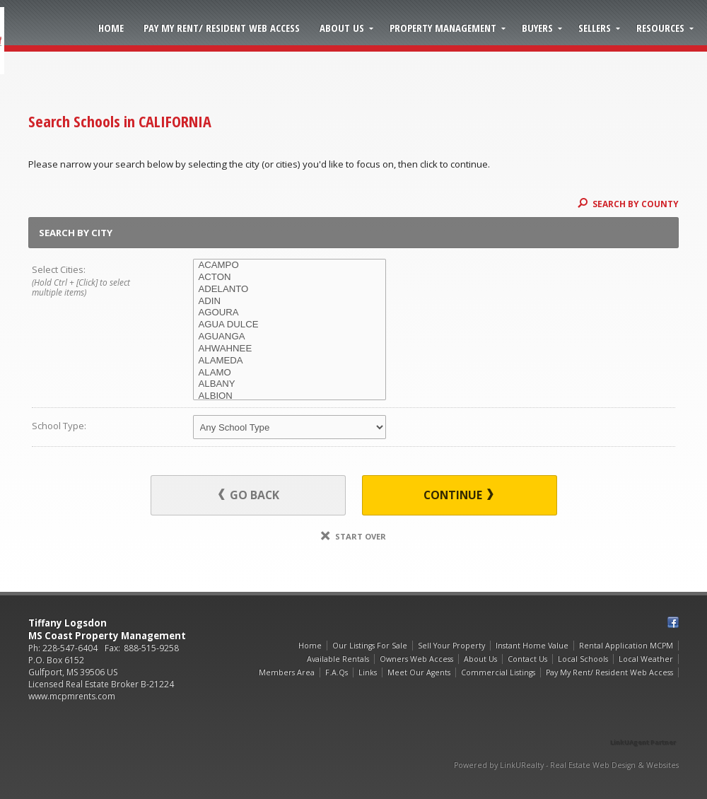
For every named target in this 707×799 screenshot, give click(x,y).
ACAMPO (289, 265)
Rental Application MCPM (626, 646)
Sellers (594, 28)
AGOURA (289, 313)
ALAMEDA (289, 361)
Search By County (628, 203)
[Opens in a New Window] (643, 722)
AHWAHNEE (289, 349)
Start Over (353, 536)
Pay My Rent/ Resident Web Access (222, 28)
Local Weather (646, 659)
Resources (660, 28)
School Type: (59, 425)
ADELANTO (289, 290)
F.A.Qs (336, 672)
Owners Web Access (416, 659)
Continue (458, 495)
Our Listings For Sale (369, 646)
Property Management (443, 28)
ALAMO (289, 373)
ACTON (289, 278)
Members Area (287, 672)
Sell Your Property (451, 646)
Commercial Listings (498, 672)
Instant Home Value (532, 646)
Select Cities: (96, 281)
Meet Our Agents (418, 672)
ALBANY (289, 384)
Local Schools (583, 659)
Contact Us (527, 659)
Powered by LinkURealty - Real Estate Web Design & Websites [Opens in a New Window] (566, 765)
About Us (342, 28)
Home (111, 28)
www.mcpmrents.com (71, 696)
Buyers (537, 28)
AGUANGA (289, 337)
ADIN (289, 302)
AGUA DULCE (289, 325)
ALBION (289, 396)
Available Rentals (338, 659)
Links (367, 672)
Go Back (248, 495)
